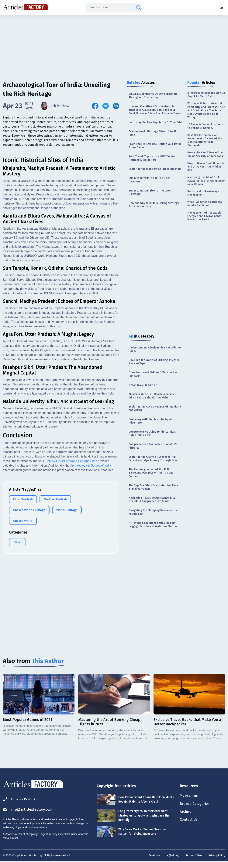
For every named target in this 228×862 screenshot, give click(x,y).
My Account (189, 796)
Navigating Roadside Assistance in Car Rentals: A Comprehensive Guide (153, 499)
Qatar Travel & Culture (143, 385)
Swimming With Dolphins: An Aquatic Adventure (151, 421)
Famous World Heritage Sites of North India (153, 133)
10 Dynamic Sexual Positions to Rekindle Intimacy (205, 126)
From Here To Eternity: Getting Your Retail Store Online (155, 145)
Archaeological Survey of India (90, 530)
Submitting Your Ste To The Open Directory (149, 179)
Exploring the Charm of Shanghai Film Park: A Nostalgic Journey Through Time (153, 458)
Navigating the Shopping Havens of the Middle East (153, 512)
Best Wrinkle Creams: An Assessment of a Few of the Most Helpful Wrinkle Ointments (204, 140)
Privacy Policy (216, 855)
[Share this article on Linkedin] (116, 106)
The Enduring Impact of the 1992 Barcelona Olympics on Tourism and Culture (151, 473)
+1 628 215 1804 (20, 799)
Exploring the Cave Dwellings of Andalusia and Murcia (155, 408)
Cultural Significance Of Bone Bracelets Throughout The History (153, 95)
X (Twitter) (173, 855)
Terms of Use (194, 855)
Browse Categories (196, 804)
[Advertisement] (114, 44)
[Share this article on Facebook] (95, 106)
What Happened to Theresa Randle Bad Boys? (204, 203)
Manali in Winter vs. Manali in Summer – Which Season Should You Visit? (153, 396)
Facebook (154, 855)
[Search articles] (138, 7)
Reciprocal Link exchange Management (203, 193)
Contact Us (189, 821)
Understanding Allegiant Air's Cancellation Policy (155, 349)
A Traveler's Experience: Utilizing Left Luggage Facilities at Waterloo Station (153, 524)
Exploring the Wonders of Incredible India (155, 169)
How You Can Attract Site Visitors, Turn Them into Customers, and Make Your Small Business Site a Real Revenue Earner (155, 110)
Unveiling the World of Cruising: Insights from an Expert (154, 361)
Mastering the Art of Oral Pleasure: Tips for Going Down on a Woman (206, 181)
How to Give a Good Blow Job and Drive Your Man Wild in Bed (205, 167)
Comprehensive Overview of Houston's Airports (153, 446)
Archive (186, 812)
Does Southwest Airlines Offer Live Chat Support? (154, 374)
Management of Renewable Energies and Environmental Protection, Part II (204, 216)
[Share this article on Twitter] (105, 106)
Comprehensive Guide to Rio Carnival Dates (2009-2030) (152, 433)
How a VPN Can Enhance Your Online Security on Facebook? (205, 154)
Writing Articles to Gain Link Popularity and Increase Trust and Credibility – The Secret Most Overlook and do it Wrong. (206, 110)
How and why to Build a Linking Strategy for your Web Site (154, 204)
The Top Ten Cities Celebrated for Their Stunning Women (153, 487)
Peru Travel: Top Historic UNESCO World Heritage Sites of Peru (153, 158)
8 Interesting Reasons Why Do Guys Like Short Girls (206, 94)
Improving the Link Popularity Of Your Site (155, 122)
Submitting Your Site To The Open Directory (150, 192)
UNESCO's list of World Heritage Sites (71, 526)
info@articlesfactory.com (29, 809)
